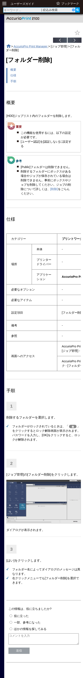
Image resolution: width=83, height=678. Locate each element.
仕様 (13, 75)
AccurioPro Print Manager (31, 46)
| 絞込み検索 (49, 10)
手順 (13, 81)
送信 (19, 652)
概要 (13, 69)
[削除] (54, 189)
